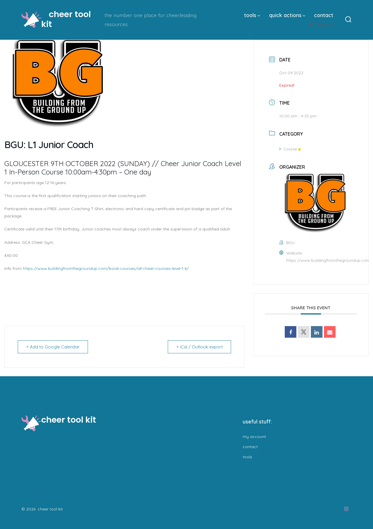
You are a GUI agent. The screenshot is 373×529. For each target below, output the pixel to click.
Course (290, 149)
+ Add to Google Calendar (53, 347)
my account (254, 436)
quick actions (287, 15)
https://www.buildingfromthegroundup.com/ (329, 260)
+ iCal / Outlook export (199, 347)
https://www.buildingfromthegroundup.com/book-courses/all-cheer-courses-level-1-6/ (106, 268)
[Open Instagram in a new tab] (346, 509)
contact (323, 15)
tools (252, 15)
